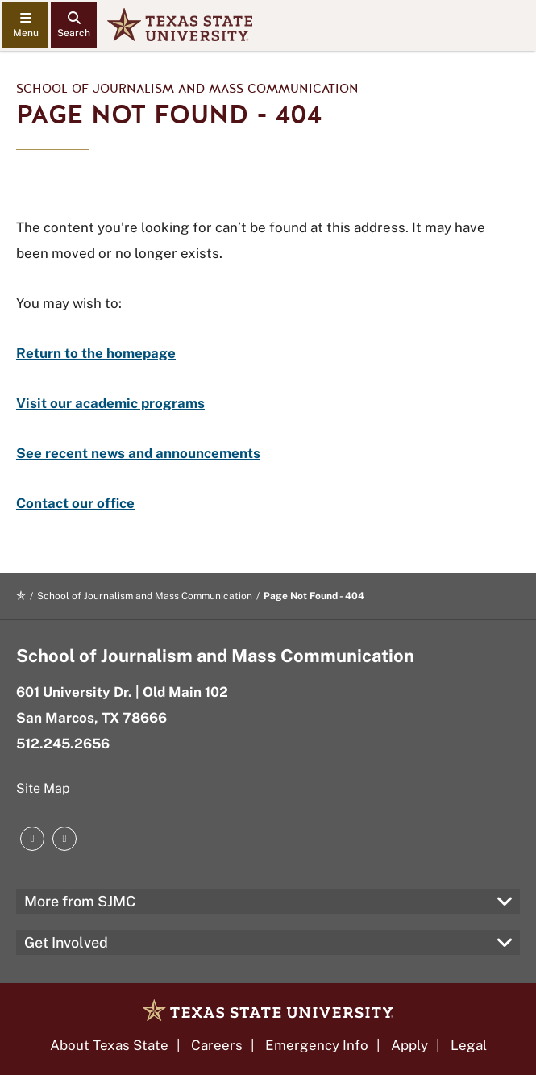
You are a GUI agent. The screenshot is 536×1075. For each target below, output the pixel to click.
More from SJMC (80, 901)
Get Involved (66, 942)
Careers (217, 1045)
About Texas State (109, 1045)
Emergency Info (316, 1045)
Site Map (43, 788)
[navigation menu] (25, 25)
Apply (409, 1045)
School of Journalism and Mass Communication (187, 89)
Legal (469, 1045)
